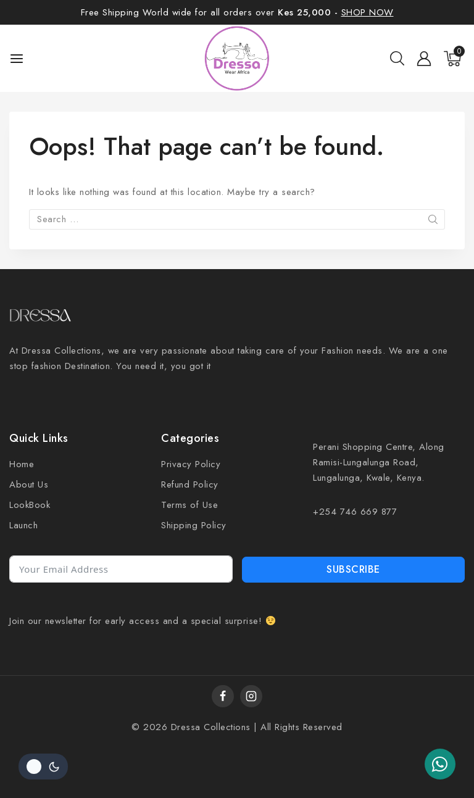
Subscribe (353, 569)
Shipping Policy (194, 525)
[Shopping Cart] (454, 58)
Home (21, 464)
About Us (28, 484)
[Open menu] (16, 58)
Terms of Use (189, 505)
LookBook (29, 505)
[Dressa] (237, 58)
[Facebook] (223, 696)
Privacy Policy (190, 464)
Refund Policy (189, 484)
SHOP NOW (367, 12)
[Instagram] (251, 696)
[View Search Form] (397, 58)
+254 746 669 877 (355, 511)
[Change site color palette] (43, 766)
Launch (23, 525)
